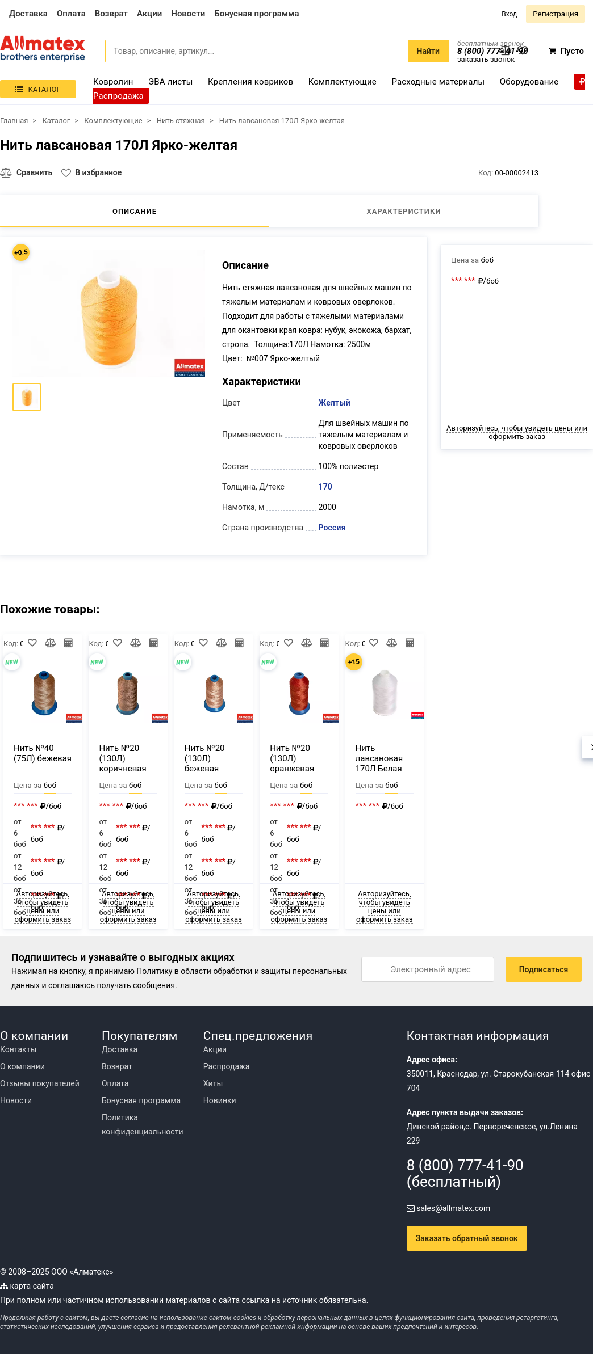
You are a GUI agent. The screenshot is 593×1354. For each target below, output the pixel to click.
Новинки (219, 1100)
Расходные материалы (438, 82)
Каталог (37, 89)
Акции (215, 1049)
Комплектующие (342, 82)
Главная (14, 120)
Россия (332, 527)
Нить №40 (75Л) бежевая (43, 753)
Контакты (18, 1049)
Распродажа (226, 1066)
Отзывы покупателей (40, 1083)
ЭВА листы (170, 82)
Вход (509, 14)
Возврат (117, 1066)
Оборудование (529, 82)
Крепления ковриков (250, 82)
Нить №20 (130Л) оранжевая (292, 758)
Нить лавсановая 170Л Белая (379, 758)
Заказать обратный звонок (467, 1238)
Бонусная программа (141, 1100)
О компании (22, 1066)
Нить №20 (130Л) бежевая (205, 758)
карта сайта (27, 1285)
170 (325, 486)
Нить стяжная (181, 120)
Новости (16, 1100)
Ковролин (113, 82)
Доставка (119, 1049)
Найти (428, 51)
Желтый (334, 402)
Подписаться (544, 969)
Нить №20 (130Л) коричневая (122, 758)
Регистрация (555, 14)
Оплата (115, 1083)
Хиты (213, 1083)
